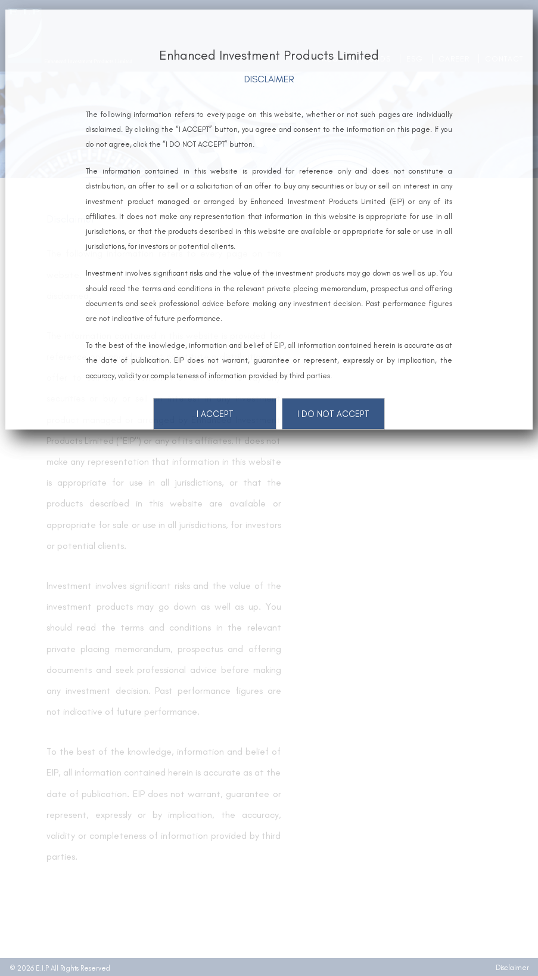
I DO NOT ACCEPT (333, 414)
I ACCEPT (215, 414)
